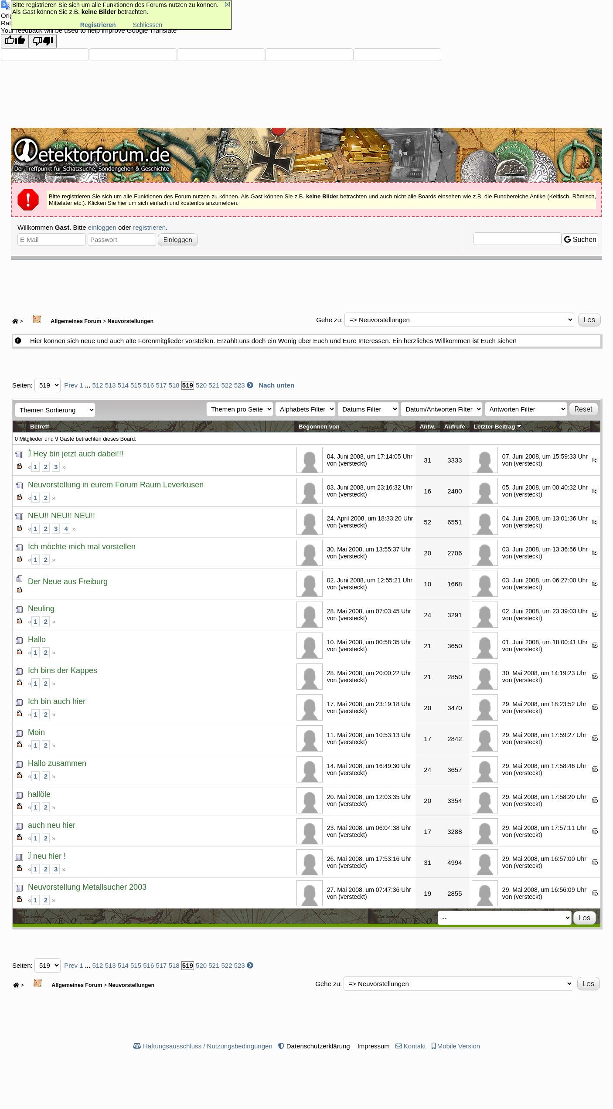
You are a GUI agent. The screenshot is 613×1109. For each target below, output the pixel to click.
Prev (71, 385)
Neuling (41, 608)
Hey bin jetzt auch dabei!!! (78, 453)
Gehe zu (328, 319)
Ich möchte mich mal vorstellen (82, 546)
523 (239, 385)
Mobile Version (458, 1046)
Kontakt (415, 1046)
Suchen (580, 239)
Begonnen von (319, 426)
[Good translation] (15, 41)
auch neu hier (51, 825)
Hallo (37, 639)
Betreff (39, 426)
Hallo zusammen (57, 763)
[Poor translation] (43, 41)
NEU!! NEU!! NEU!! (61, 515)
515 (135, 385)
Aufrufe (454, 426)
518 (174, 385)
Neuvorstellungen (131, 321)
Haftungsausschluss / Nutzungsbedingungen (207, 1046)
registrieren (149, 227)
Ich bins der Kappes (62, 670)
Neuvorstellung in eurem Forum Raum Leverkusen (116, 484)
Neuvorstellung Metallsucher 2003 (87, 887)
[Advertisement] (306, 283)
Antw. (428, 426)
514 (123, 385)
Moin (36, 732)
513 (110, 385)
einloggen (102, 227)
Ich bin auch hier (56, 701)
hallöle (39, 794)
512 (97, 385)
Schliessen (147, 24)
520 (201, 385)
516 (148, 385)
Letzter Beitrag (498, 426)
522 (226, 385)
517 (161, 385)
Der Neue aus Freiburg (68, 581)
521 (213, 385)
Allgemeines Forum (62, 321)
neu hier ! (49, 856)
